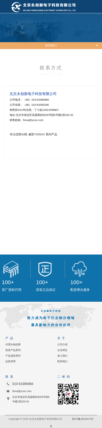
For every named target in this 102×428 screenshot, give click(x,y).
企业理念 (62, 350)
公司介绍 (62, 344)
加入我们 (62, 355)
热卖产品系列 (13, 350)
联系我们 (62, 361)
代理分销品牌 (13, 344)
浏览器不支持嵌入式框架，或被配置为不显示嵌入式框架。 (51, 195)
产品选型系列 (13, 355)
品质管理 (10, 361)
